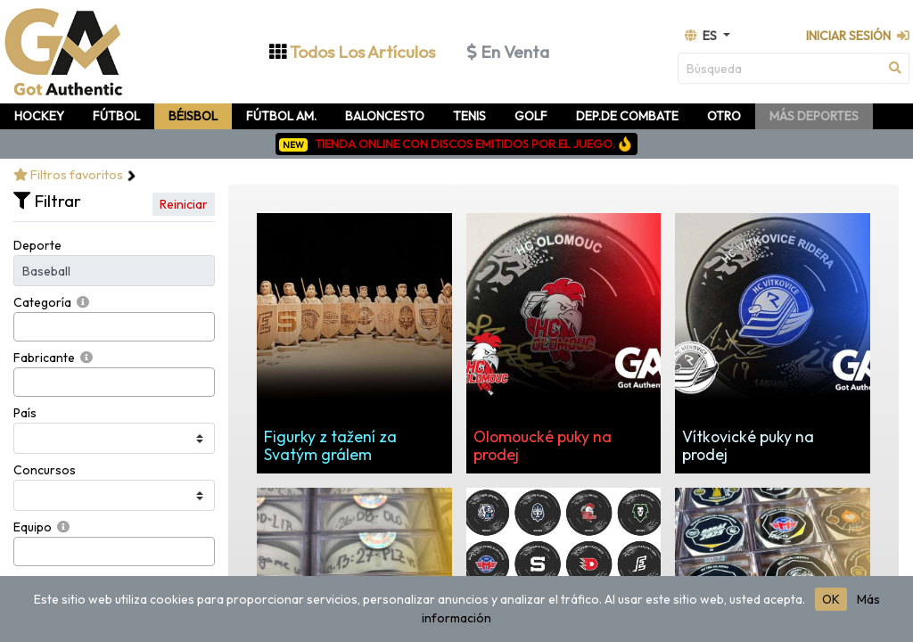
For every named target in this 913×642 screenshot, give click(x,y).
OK (831, 599)
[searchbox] (24, 326)
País (25, 413)
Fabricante (44, 358)
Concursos (44, 470)
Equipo (32, 527)
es (702, 36)
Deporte (37, 245)
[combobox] (114, 327)
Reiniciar (184, 204)
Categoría (42, 302)
